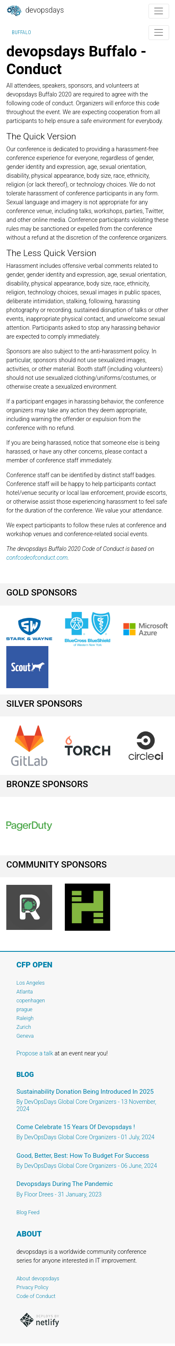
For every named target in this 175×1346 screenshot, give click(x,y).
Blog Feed (28, 1212)
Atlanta (24, 991)
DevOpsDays (35, 11)
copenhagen (30, 1000)
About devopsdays (37, 1278)
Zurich (23, 1027)
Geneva (25, 1036)
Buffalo (21, 32)
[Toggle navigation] (158, 11)
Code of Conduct (36, 1296)
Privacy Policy (32, 1287)
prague (24, 1009)
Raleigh (25, 1018)
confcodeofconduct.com (37, 557)
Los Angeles (30, 983)
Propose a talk (34, 1053)
